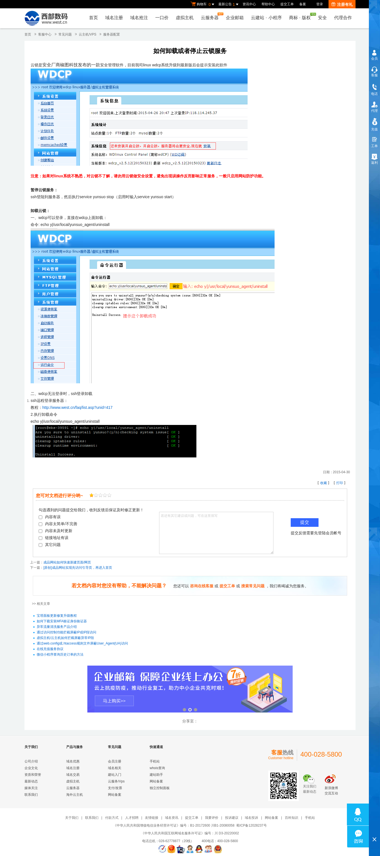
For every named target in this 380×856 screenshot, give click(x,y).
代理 (374, 111)
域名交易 (73, 775)
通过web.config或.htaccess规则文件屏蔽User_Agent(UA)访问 (82, 644)
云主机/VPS (87, 34)
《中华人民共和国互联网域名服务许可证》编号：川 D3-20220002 (190, 833)
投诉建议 (231, 818)
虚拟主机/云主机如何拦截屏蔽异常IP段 (65, 638)
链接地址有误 (53, 537)
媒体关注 (31, 788)
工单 (374, 146)
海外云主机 (74, 795)
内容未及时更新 (55, 530)
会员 (374, 59)
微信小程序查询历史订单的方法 (60, 655)
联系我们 (31, 795)
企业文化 (31, 768)
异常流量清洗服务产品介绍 (57, 627)
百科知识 (291, 818)
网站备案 (114, 795)
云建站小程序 (266, 17)
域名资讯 (171, 818)
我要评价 (211, 818)
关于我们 (71, 818)
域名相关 (114, 768)
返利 (374, 163)
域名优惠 (73, 761)
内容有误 (50, 517)
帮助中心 (268, 4)
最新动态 (31, 781)
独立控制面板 (160, 788)
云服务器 (211, 16)
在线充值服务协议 (50, 649)
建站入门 (114, 775)
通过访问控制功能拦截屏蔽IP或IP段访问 (67, 633)
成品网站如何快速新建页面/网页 (67, 562)
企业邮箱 (235, 17)
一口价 (162, 17)
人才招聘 (132, 818)
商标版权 (301, 16)
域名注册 (114, 17)
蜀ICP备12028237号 (251, 825)
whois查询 (157, 768)
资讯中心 (249, 4)
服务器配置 (111, 34)
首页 (93, 17)
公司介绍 (31, 761)
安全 (322, 17)
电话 (374, 94)
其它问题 (50, 544)
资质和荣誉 (32, 775)
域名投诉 (251, 818)
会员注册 (114, 761)
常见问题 (65, 34)
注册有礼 (342, 4)
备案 (302, 4)
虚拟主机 (185, 17)
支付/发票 (115, 788)
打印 (339, 483)
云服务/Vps (116, 781)
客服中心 (44, 34)
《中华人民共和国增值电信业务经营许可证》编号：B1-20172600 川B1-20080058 (173, 825)
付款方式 (112, 818)
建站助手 (156, 775)
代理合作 (343, 17)
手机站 (155, 761)
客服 (374, 75)
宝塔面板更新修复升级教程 (57, 616)
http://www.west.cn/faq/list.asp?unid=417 (77, 407)
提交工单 (287, 4)
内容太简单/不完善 (58, 524)
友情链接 (151, 818)
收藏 (323, 483)
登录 (319, 4)
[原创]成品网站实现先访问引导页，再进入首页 (77, 568)
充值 (374, 129)
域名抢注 (139, 17)
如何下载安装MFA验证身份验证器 (62, 621)
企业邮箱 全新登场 (190, 689)
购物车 (203, 4)
